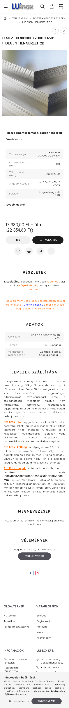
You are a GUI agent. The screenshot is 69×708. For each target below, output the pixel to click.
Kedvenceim (43, 637)
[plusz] (27, 240)
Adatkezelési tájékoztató (11, 669)
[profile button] (51, 6)
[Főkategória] (5, 18)
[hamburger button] (5, 6)
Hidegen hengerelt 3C (37, 22)
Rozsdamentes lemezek (49, 18)
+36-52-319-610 (50, 667)
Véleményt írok (34, 556)
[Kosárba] (47, 240)
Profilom (41, 626)
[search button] (42, 6)
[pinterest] (38, 573)
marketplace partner (17, 626)
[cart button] (60, 6)
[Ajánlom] (40, 251)
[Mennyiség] (18, 240)
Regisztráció (44, 621)
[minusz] (9, 240)
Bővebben (12, 139)
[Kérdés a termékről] (51, 251)
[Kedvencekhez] (18, 251)
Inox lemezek (44, 520)
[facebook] (30, 573)
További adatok (15, 204)
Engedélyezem (46, 701)
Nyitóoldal (10, 615)
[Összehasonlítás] (29, 251)
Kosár (40, 632)
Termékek (9, 621)
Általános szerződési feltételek (16, 661)
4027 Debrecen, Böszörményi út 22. (52, 661)
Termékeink (20, 18)
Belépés (41, 615)
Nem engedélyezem (19, 701)
